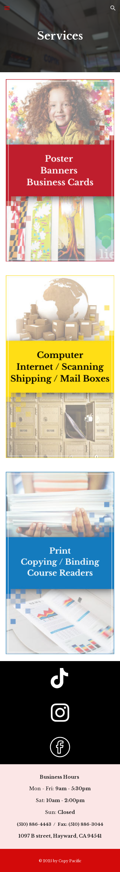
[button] (7, 8)
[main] (60, 36)
